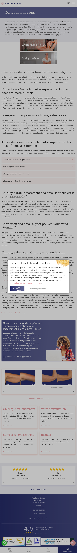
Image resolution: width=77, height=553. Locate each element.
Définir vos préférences (38, 289)
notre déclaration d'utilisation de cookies (25, 283)
